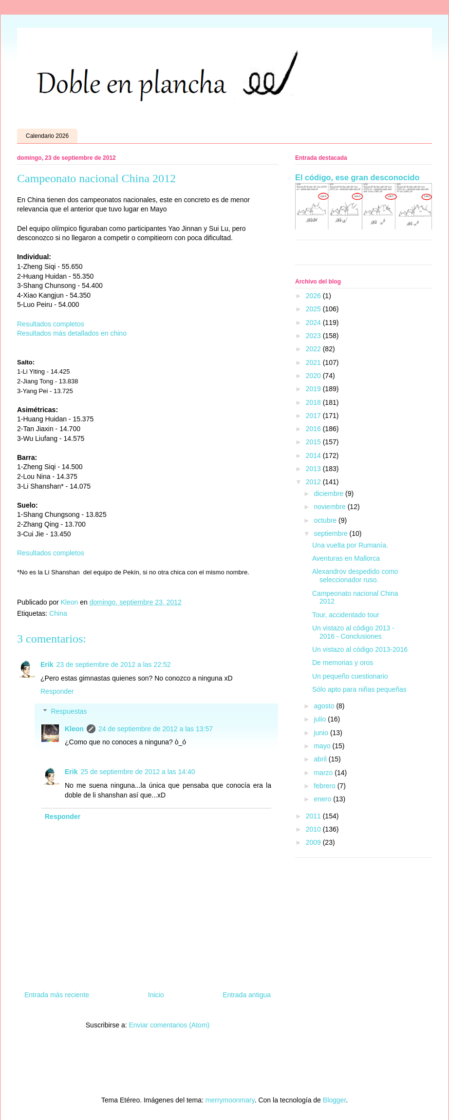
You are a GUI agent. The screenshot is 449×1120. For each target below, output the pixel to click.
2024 (314, 322)
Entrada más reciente (56, 995)
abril (321, 759)
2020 (314, 376)
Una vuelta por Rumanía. (350, 545)
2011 (314, 816)
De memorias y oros (342, 662)
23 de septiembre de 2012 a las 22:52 (113, 664)
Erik (46, 664)
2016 (314, 429)
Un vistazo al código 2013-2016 (360, 649)
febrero (325, 786)
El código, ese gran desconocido (357, 177)
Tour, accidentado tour (345, 615)
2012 (314, 482)
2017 (314, 415)
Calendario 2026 (47, 136)
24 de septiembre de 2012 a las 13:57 (155, 729)
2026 (314, 296)
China (58, 613)
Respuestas (69, 711)
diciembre (329, 493)
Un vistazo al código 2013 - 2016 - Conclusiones (353, 632)
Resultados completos (51, 324)
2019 (314, 389)
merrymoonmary (230, 1100)
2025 (314, 309)
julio (321, 719)
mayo (323, 746)
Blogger (334, 1100)
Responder (57, 691)
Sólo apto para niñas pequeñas (359, 689)
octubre (326, 520)
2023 (314, 336)
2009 (314, 842)
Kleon (74, 729)
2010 (314, 829)
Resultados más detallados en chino (72, 333)
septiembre (331, 533)
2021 (314, 362)
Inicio (156, 995)
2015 (314, 442)
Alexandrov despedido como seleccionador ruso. (355, 576)
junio (322, 733)
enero (323, 799)
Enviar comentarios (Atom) (169, 1025)
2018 (314, 402)
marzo (324, 773)
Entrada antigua (247, 995)
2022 (314, 349)
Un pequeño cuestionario (350, 676)
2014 (314, 455)
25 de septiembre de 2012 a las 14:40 (137, 772)
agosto (325, 706)
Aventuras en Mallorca (346, 558)
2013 (314, 469)
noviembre (330, 507)
